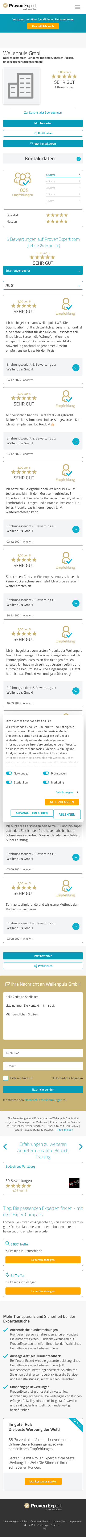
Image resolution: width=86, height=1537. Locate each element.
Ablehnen (67, 814)
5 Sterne (50, 175)
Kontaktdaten (53, 158)
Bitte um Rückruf (21, 1078)
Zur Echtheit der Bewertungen (43, 112)
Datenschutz (59, 1521)
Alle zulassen (62, 801)
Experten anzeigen (43, 1260)
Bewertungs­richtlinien (15, 1521)
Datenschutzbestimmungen (43, 1100)
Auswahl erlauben (32, 813)
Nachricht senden (43, 1089)
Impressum (76, 1521)
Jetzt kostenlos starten (43, 1481)
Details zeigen (64, 792)
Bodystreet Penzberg (20, 1166)
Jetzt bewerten (43, 123)
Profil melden (65, 1129)
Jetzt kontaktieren (43, 143)
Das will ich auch (43, 26)
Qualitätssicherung (40, 1521)
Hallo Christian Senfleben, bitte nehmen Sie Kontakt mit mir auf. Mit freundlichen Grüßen (43, 1016)
